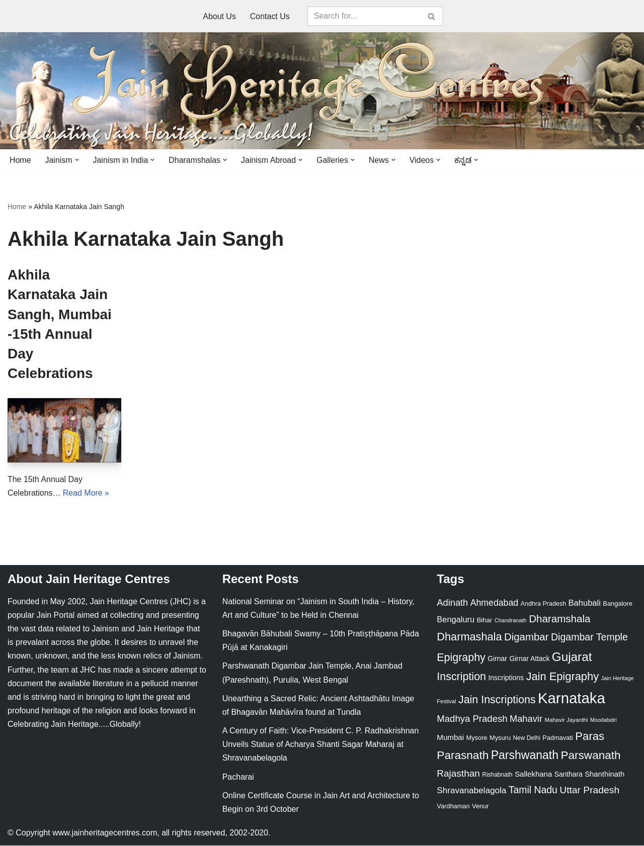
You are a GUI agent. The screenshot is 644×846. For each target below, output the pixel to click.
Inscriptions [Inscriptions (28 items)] (506, 678)
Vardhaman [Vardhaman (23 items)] (453, 806)
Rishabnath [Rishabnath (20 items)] (497, 774)
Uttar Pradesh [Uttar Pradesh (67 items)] (589, 790)
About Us (219, 16)
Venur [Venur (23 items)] (480, 806)
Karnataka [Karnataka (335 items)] (571, 698)
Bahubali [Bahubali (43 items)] (584, 603)
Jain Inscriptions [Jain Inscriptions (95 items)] (497, 700)
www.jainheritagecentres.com (104, 833)
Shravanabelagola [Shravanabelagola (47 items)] (471, 791)
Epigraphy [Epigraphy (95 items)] (461, 657)
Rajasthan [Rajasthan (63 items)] (458, 773)
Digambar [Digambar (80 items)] (526, 636)
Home (20, 160)
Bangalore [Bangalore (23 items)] (617, 603)
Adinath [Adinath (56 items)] (452, 602)
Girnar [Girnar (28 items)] (497, 658)
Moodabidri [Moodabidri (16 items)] (603, 720)
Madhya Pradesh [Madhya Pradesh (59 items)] (472, 719)
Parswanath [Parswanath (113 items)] (590, 755)
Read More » (86, 493)
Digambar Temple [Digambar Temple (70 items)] (589, 636)
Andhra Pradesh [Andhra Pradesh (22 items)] (543, 603)
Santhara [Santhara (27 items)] (568, 774)
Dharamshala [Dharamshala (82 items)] (559, 618)
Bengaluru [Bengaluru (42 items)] (455, 619)
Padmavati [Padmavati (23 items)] (557, 737)
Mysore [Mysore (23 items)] (477, 737)
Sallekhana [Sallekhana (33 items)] (533, 774)
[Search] (364, 16)
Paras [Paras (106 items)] (589, 736)
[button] (77, 160)
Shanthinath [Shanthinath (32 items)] (604, 774)
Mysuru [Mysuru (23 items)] (500, 737)
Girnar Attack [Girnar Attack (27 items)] (529, 658)
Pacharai (238, 777)
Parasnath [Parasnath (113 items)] (463, 755)
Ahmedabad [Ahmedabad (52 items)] (494, 603)
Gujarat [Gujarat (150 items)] (572, 657)
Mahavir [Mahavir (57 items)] (526, 719)
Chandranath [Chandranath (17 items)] (511, 620)
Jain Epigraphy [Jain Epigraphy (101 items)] (562, 677)
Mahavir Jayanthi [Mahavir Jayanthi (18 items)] (566, 720)
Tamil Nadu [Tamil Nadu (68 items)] (533, 790)
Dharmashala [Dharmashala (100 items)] (469, 636)
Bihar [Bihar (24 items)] (485, 620)
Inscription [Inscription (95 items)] (461, 677)
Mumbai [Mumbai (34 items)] (450, 737)
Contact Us (270, 16)
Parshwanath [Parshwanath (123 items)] (524, 755)
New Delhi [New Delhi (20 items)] (526, 737)
